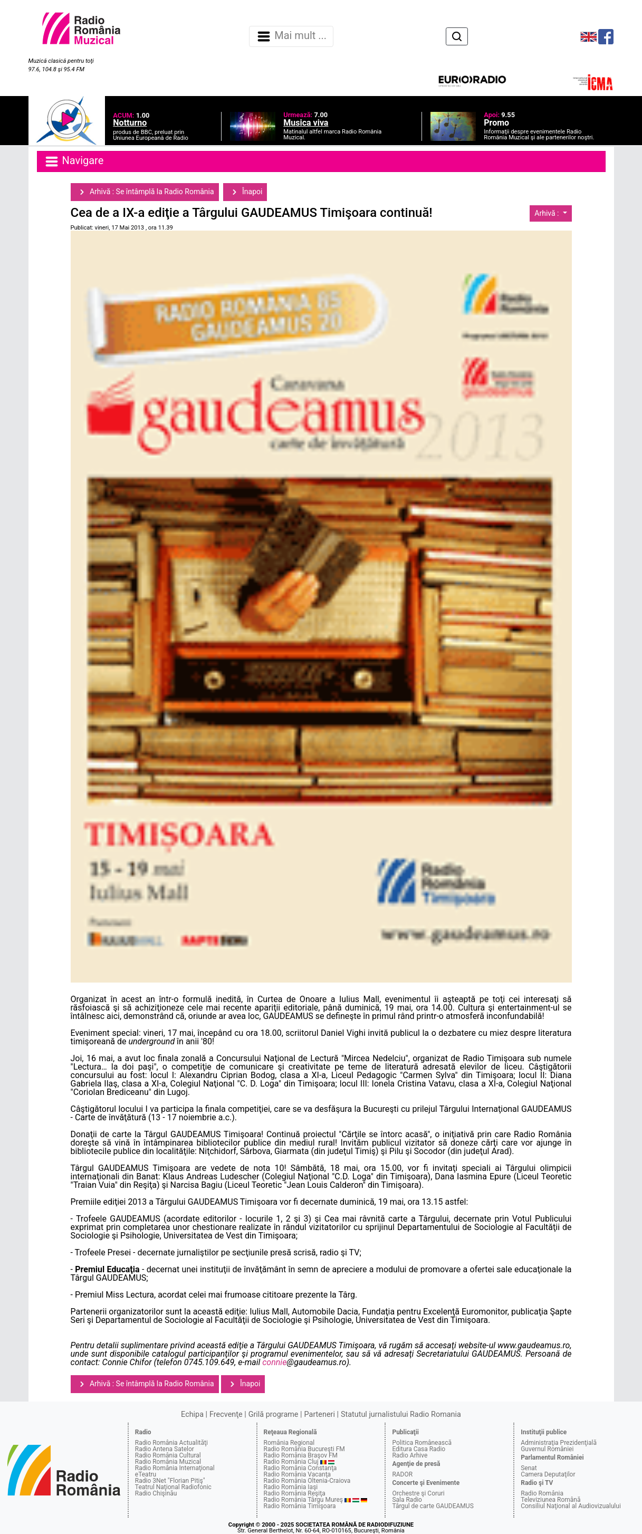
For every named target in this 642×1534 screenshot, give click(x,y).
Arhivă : (547, 213)
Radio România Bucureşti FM (304, 1449)
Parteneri (319, 1414)
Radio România (542, 1493)
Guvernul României (547, 1449)
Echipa (192, 1414)
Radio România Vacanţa (297, 1474)
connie (274, 1362)
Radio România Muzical (168, 1461)
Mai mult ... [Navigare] (291, 36)
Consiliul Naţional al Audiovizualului (571, 1506)
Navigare (74, 161)
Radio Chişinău (156, 1493)
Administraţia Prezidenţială (559, 1442)
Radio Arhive (409, 1455)
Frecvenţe (225, 1414)
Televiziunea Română (550, 1499)
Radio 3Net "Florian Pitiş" (170, 1480)
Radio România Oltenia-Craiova (307, 1480)
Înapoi (245, 192)
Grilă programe (273, 1414)
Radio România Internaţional (175, 1468)
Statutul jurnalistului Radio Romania (401, 1414)
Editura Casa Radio (418, 1449)
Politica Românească (422, 1442)
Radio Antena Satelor (164, 1449)
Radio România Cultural (168, 1455)
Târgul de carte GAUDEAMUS (432, 1506)
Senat (529, 1468)
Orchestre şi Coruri (418, 1493)
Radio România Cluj (291, 1461)
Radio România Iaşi (291, 1487)
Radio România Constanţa (300, 1468)
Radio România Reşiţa (294, 1493)
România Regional (289, 1442)
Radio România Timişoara (300, 1506)
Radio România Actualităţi (171, 1442)
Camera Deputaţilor (548, 1474)
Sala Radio (407, 1499)
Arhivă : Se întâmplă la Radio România (144, 192)
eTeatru (145, 1474)
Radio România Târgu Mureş (303, 1499)
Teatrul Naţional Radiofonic (173, 1487)
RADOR (402, 1474)
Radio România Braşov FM (301, 1455)
